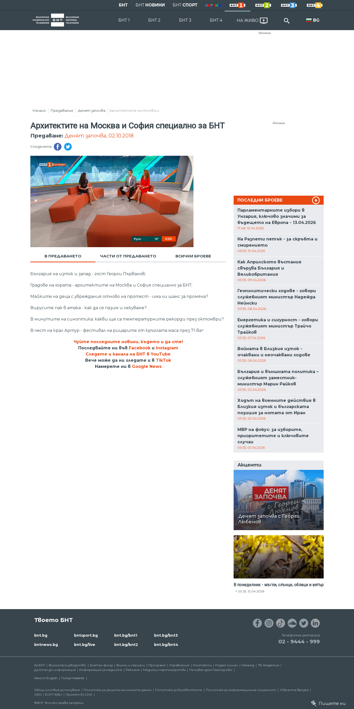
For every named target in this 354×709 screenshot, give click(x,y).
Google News (147, 366)
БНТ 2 (154, 20)
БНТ (123, 5)
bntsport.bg (86, 635)
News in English (46, 678)
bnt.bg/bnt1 (125, 635)
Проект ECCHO (79, 694)
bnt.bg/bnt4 (166, 644)
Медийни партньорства (164, 670)
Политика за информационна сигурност (241, 690)
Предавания (62, 110)
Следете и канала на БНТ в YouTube (128, 354)
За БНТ (39, 665)
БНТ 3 (185, 20)
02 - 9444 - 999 (299, 641)
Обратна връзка (294, 690)
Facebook (140, 347)
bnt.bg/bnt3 (166, 635)
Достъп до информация (55, 670)
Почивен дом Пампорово (210, 670)
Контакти (202, 665)
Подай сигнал (226, 665)
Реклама (265, 33)
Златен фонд (101, 665)
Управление (179, 665)
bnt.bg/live (84, 644)
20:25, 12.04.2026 (251, 591)
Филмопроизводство (67, 665)
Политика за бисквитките (178, 690)
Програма (156, 665)
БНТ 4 (216, 20)
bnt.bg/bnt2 (126, 644)
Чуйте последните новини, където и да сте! (128, 341)
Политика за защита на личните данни (118, 690)
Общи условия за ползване (57, 690)
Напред (248, 665)
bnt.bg (40, 635)
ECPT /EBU (53, 694)
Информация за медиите (100, 670)
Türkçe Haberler (73, 678)
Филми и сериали (130, 665)
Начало (39, 110)
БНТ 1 (124, 20)
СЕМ (37, 694)
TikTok (163, 360)
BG (316, 20)
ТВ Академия (268, 665)
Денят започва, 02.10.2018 (99, 136)
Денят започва (91, 110)
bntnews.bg (46, 644)
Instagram (167, 347)
